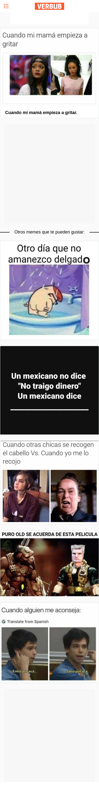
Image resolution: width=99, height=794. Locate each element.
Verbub (49, 6)
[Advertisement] (49, 18)
